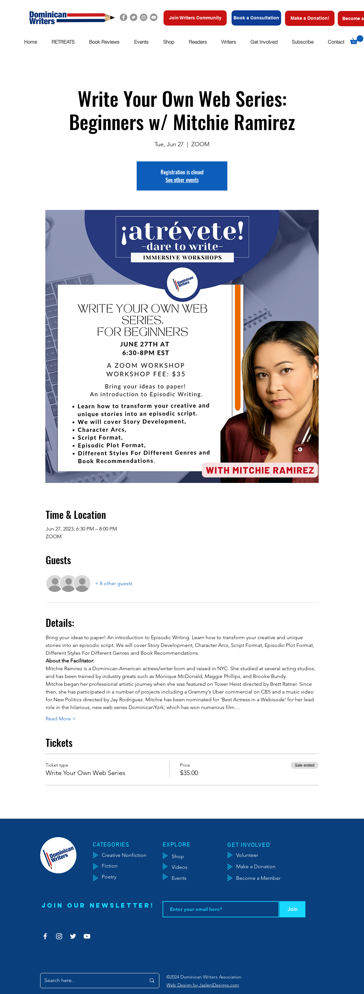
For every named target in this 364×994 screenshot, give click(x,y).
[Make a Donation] (263, 866)
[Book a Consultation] (256, 18)
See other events (182, 180)
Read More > (61, 718)
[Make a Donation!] (310, 18)
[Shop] (187, 856)
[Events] (198, 878)
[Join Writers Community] (195, 18)
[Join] (292, 909)
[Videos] (184, 867)
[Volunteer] (250, 855)
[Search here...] (90, 980)
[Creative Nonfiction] (132, 855)
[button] (63, 42)
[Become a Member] (266, 878)
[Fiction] (114, 866)
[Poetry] (114, 877)
